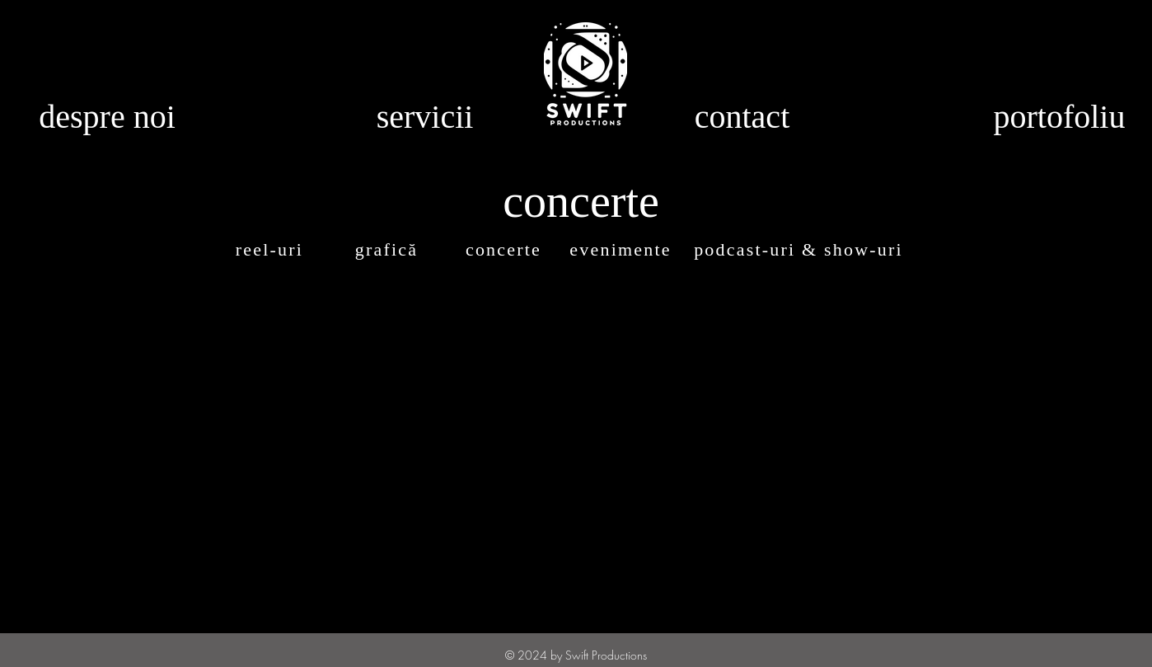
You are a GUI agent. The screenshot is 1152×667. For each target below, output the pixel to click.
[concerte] (505, 249)
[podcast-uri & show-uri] (800, 249)
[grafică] (388, 249)
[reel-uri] (271, 249)
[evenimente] (622, 249)
